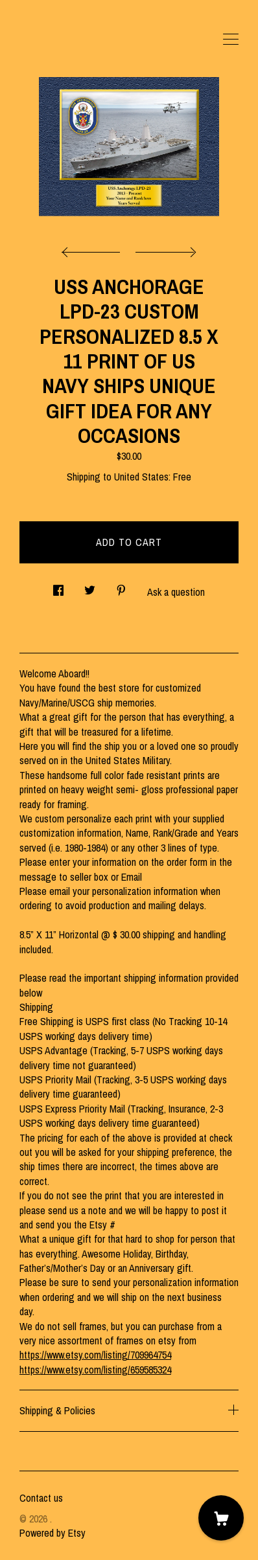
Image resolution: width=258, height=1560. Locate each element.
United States (141, 476)
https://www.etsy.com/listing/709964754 (95, 1355)
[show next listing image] (164, 248)
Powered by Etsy (52, 1533)
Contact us (41, 1498)
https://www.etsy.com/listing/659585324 (95, 1369)
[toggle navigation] (231, 39)
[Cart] (221, 1518)
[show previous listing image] (94, 248)
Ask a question (176, 592)
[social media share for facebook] (58, 587)
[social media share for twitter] (89, 587)
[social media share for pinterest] (121, 587)
